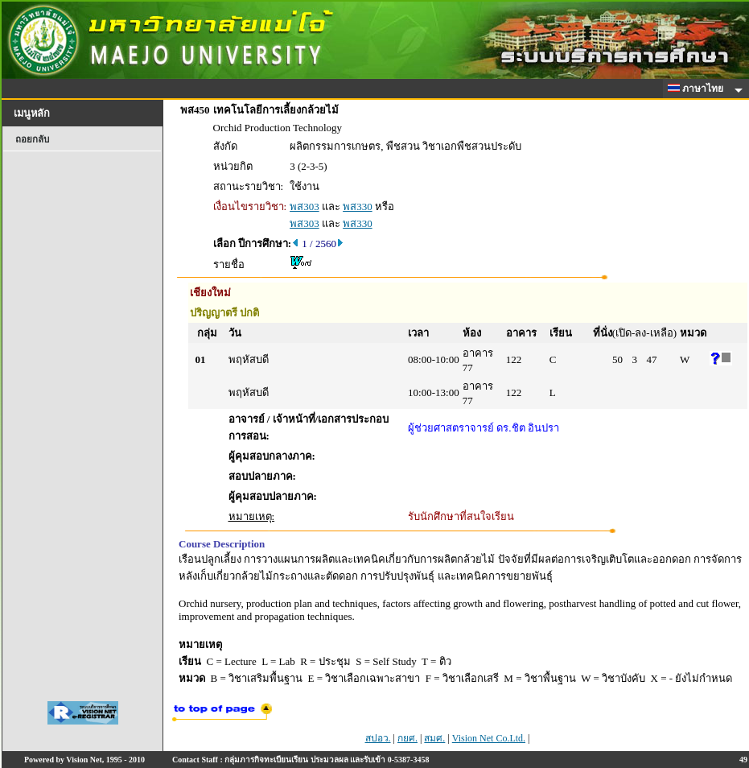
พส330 (357, 206)
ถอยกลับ (32, 139)
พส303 (304, 206)
